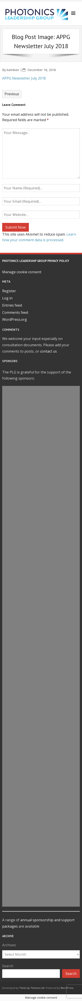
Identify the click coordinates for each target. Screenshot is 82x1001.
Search (7, 966)
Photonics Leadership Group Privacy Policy (35, 261)
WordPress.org (14, 319)
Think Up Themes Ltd (31, 987)
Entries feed (12, 305)
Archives (9, 945)
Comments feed (15, 312)
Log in (7, 298)
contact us (48, 351)
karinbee (13, 70)
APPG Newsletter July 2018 (24, 78)
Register (9, 290)
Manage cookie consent (21, 272)
